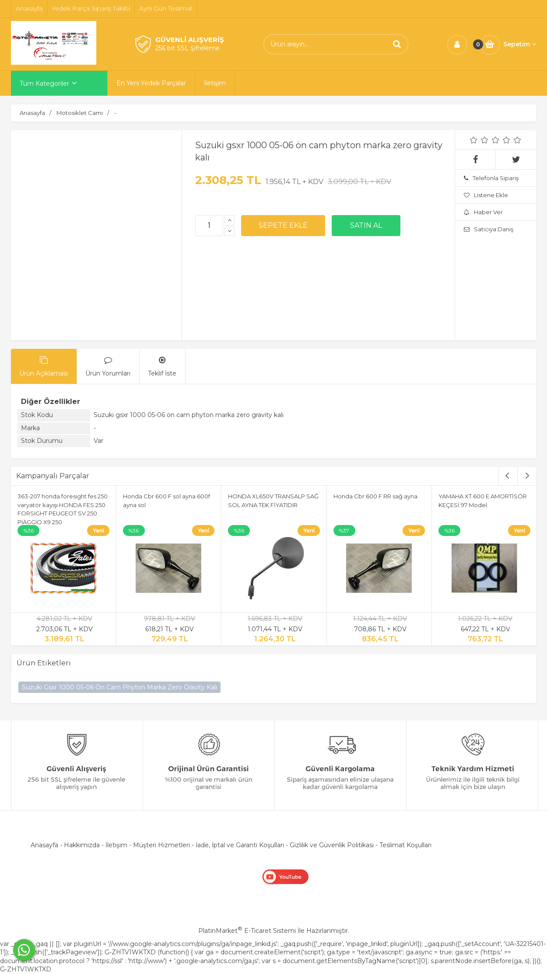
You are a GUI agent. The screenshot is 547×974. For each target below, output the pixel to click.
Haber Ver (483, 212)
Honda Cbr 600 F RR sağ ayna (375, 496)
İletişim (116, 845)
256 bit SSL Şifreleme (187, 48)
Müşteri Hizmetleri (161, 845)
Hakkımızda (82, 845)
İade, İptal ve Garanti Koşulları (240, 845)
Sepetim (519, 44)
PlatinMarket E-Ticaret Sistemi (247, 931)
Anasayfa (44, 845)
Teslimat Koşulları (405, 845)
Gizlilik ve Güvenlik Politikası (332, 845)
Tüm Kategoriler (44, 83)
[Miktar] (209, 225)
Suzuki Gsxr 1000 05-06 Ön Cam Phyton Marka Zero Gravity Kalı (119, 687)
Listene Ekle (486, 194)
